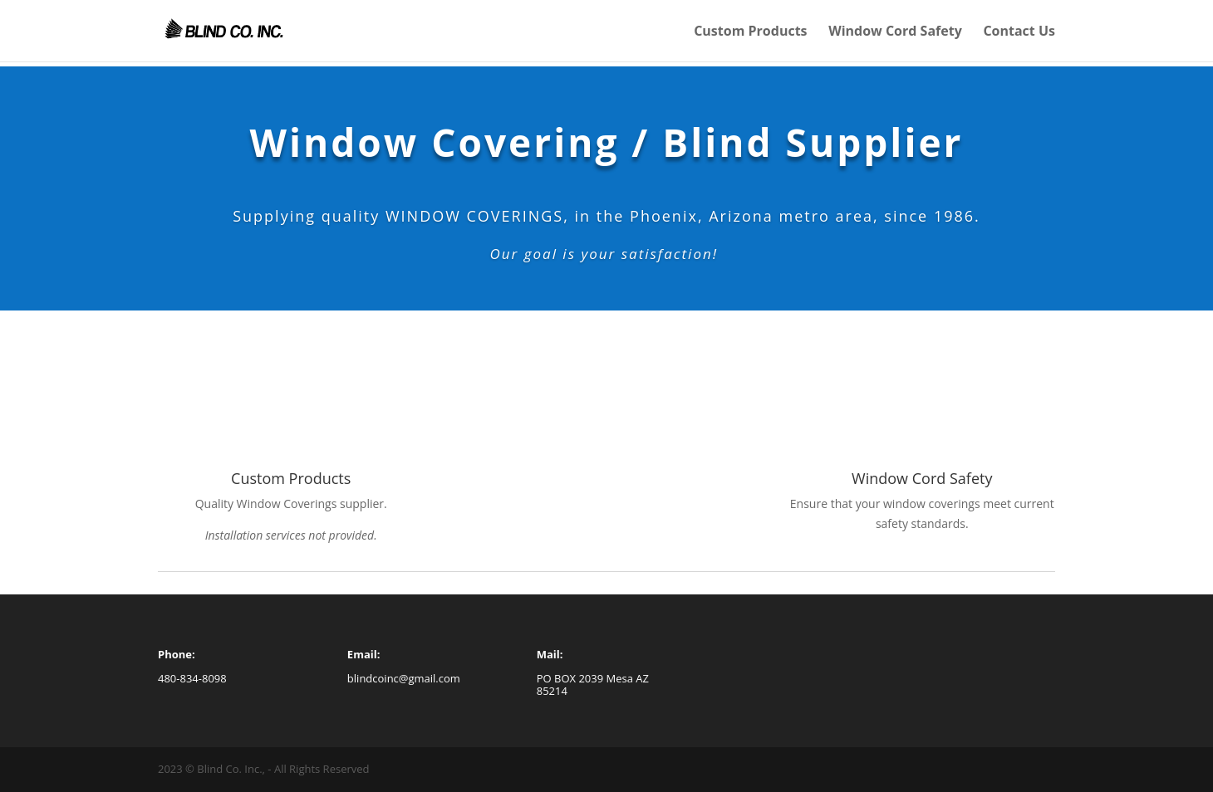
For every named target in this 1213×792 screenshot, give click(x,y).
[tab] (922, 514)
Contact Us (1019, 32)
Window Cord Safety (895, 32)
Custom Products (750, 32)
